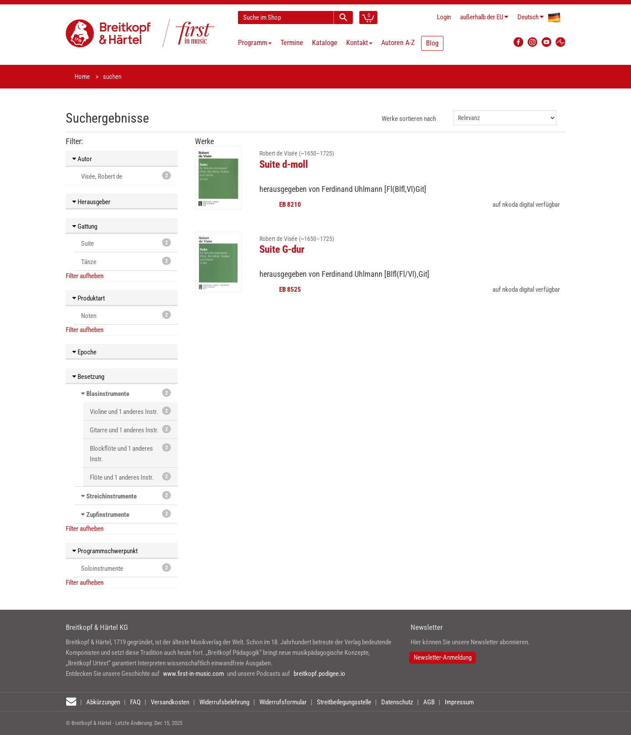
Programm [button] (255, 43)
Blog (432, 43)
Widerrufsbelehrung (224, 702)
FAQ (135, 702)
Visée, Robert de (126, 175)
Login (444, 17)
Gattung (84, 226)
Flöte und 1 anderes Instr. (130, 476)
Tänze (126, 261)
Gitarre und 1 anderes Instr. (130, 429)
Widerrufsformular (283, 702)
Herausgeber (91, 202)
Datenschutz (397, 702)
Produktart (88, 298)
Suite (126, 242)
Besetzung (88, 377)
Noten (126, 315)
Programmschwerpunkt (105, 551)
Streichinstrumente (111, 496)
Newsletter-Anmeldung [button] (442, 657)
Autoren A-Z (398, 43)
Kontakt (359, 43)
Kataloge (324, 43)
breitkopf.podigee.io (319, 674)
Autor (82, 159)
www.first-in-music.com (193, 674)
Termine (291, 43)
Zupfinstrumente (107, 515)
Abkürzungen (103, 702)
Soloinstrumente (126, 567)
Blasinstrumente (107, 394)
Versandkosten (170, 702)
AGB (429, 702)
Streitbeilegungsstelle (344, 702)
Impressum (459, 702)
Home (82, 77)
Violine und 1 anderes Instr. (130, 411)
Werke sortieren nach (409, 119)
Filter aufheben (84, 276)
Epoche (84, 352)
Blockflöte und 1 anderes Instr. (130, 453)
